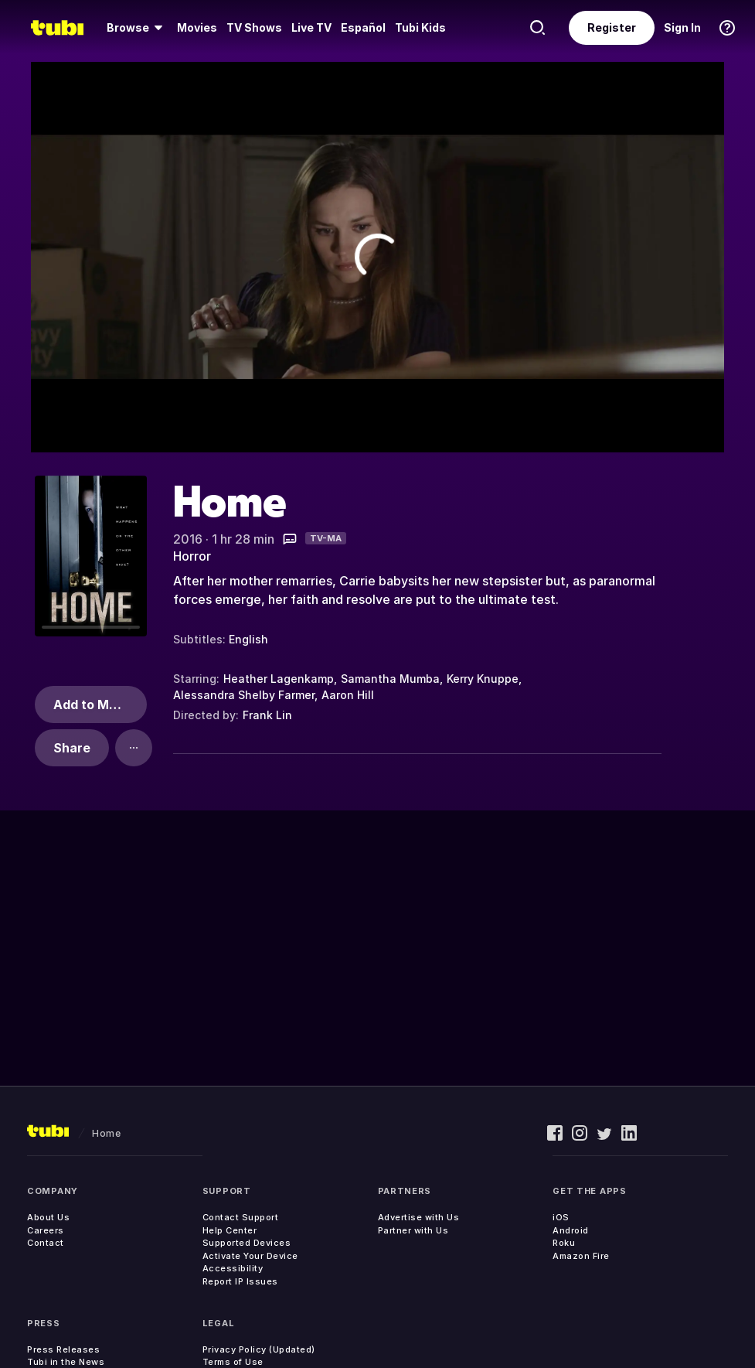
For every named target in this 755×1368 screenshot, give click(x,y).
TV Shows (254, 27)
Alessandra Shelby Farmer (244, 694)
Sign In (682, 27)
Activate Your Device (250, 1255)
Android (571, 1230)
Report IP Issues (240, 1281)
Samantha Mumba (390, 678)
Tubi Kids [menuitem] (420, 27)
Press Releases (63, 1349)
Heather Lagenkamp (278, 678)
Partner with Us (413, 1230)
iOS (561, 1217)
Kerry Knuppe (483, 678)
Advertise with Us (419, 1217)
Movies (197, 27)
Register (611, 27)
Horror (192, 556)
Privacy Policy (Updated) (258, 1349)
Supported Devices (246, 1242)
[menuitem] (137, 28)
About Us (48, 1217)
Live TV (311, 27)
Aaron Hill (347, 694)
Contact (45, 1242)
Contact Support (240, 1217)
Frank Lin (267, 715)
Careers (45, 1230)
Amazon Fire (581, 1255)
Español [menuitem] (363, 27)
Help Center (229, 1230)
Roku (564, 1242)
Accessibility (233, 1268)
